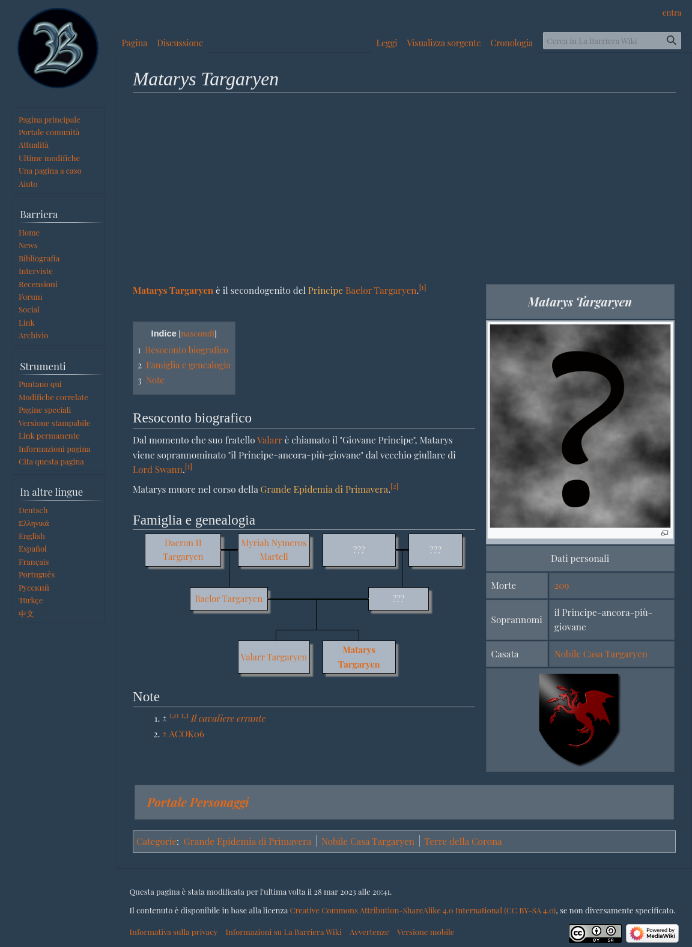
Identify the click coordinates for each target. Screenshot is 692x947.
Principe (325, 290)
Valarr (269, 439)
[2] (394, 486)
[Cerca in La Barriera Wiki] (612, 40)
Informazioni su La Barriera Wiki (283, 932)
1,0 (174, 715)
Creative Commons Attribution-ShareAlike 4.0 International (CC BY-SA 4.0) (423, 910)
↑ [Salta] (164, 733)
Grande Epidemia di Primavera (324, 489)
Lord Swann (158, 469)
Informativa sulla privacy (174, 932)
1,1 (185, 715)
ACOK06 (186, 733)
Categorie (156, 841)
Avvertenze (369, 932)
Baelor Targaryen (381, 290)
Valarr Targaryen (274, 657)
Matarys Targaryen (173, 290)
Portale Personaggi (198, 802)
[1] (422, 287)
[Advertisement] (404, 188)
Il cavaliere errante (228, 717)
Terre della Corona (463, 841)
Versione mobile (425, 932)
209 (561, 585)
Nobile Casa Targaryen (601, 653)
